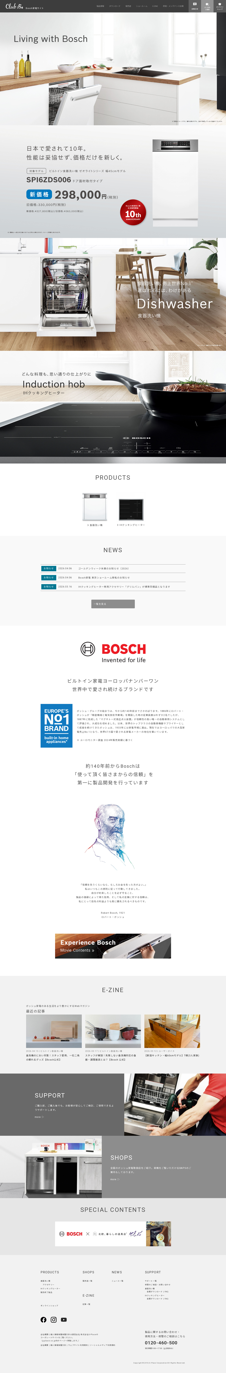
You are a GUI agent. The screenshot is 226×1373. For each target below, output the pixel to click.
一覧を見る (100, 604)
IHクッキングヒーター (131, 525)
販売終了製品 (46, 1292)
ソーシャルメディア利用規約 (102, 1345)
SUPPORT (153, 1272)
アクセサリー (49, 1285)
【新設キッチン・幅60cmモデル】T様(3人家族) (171, 1055)
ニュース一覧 (118, 1281)
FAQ (167, 1292)
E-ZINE (89, 1295)
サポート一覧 (151, 1281)
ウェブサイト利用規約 (78, 1345)
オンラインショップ (49, 1306)
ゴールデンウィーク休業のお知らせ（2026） (104, 568)
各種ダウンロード (155, 1292)
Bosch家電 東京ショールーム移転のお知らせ (104, 577)
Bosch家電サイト (25, 8)
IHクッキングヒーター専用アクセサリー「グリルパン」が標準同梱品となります (124, 586)
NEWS (117, 1272)
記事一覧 (86, 1304)
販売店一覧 (87, 1281)
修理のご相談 (151, 1285)
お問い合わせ (165, 1285)
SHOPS (89, 1272)
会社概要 (44, 1345)
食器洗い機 (94, 525)
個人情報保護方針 (58, 1345)
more (38, 1117)
